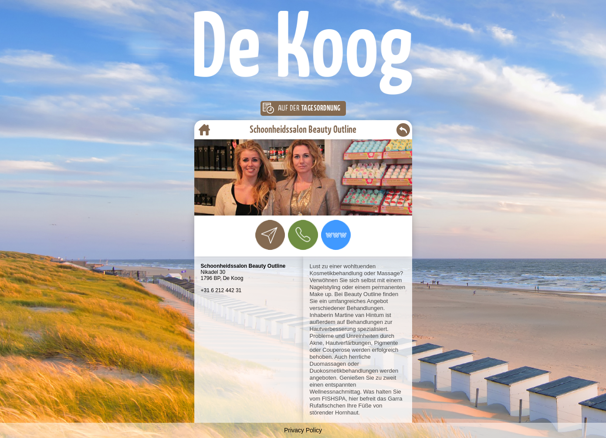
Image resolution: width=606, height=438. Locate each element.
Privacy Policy (303, 430)
